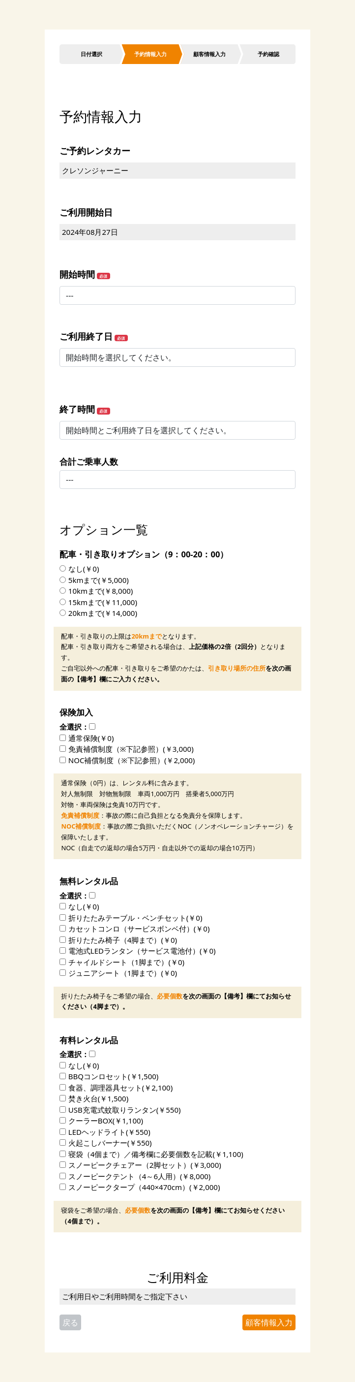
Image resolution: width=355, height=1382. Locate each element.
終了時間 (77, 409)
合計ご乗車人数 (88, 461)
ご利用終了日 (86, 336)
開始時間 (77, 274)
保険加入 (76, 712)
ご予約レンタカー (94, 151)
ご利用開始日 (86, 212)
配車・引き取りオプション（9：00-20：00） (143, 554)
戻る (70, 1322)
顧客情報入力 (269, 1322)
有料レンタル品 (88, 1040)
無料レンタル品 (88, 881)
